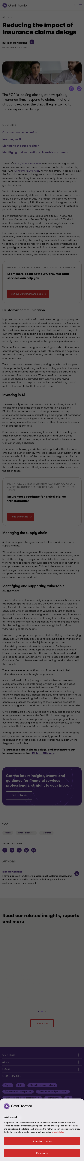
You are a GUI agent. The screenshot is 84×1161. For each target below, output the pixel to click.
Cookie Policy (58, 1132)
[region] (42, 1129)
